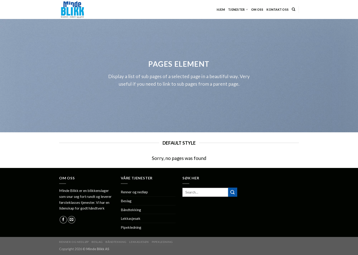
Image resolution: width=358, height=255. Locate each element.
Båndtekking (131, 209)
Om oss (257, 9)
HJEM (221, 9)
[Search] (293, 9)
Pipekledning (131, 227)
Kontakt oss (277, 9)
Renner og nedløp (134, 192)
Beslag (126, 201)
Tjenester (238, 9)
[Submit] (232, 192)
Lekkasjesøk (130, 218)
